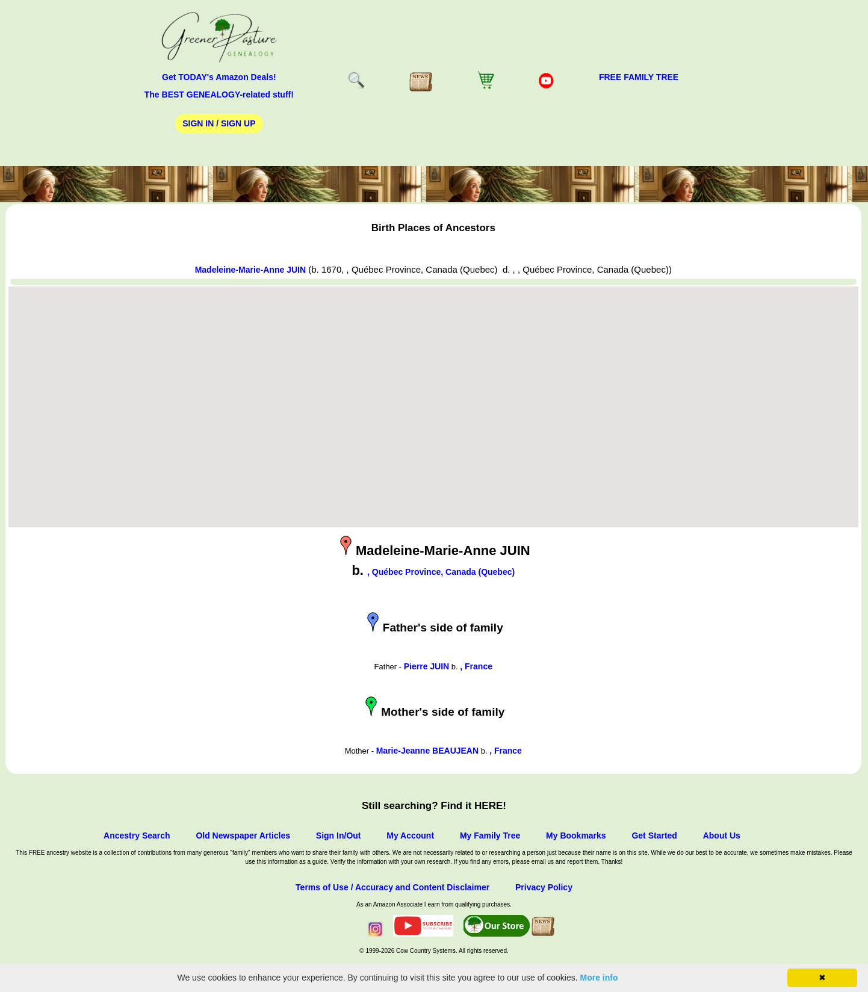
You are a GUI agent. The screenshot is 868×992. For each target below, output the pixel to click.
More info (599, 977)
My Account (410, 835)
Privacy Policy (543, 887)
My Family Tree (490, 835)
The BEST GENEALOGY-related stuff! (219, 94)
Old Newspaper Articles (243, 835)
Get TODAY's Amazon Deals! (219, 77)
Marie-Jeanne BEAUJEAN (427, 750)
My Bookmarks (576, 835)
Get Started (654, 835)
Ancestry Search (137, 835)
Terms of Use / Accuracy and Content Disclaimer (392, 887)
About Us (721, 835)
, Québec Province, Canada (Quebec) (441, 572)
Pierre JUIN (426, 666)
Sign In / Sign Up (218, 123)
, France (476, 666)
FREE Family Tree (638, 77)
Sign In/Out (338, 835)
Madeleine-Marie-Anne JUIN (250, 269)
